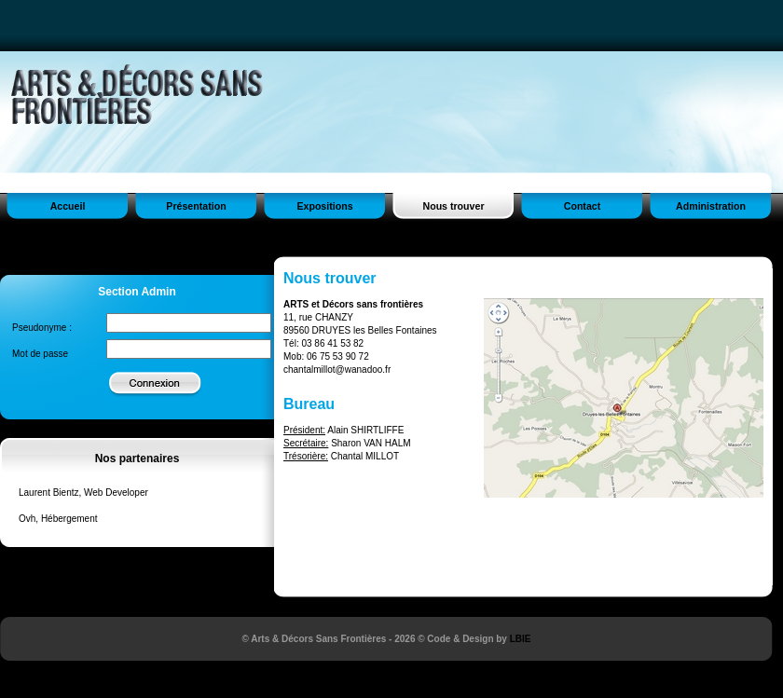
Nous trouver (453, 206)
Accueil (68, 206)
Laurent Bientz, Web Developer (83, 492)
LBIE (520, 639)
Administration (711, 206)
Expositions (324, 206)
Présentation (196, 206)
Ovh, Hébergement (58, 518)
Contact (582, 206)
